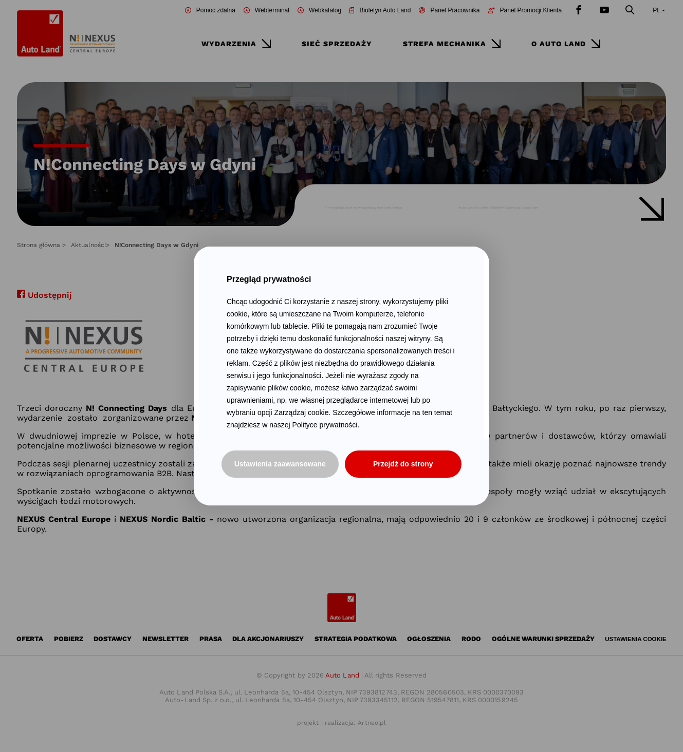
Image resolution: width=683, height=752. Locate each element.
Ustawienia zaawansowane (280, 464)
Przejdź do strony (403, 464)
